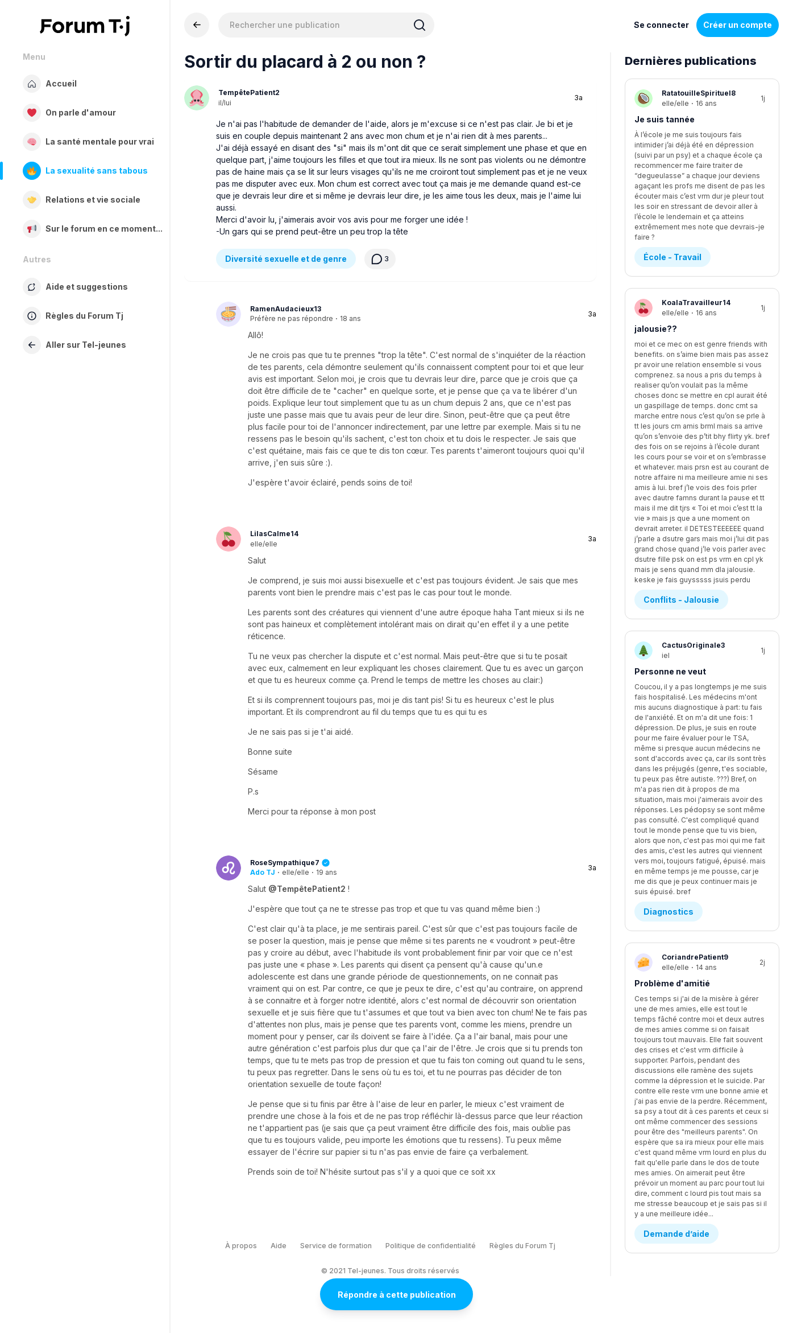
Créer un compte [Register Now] (737, 25)
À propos (241, 1245)
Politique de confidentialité (430, 1245)
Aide (279, 1245)
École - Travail (672, 178)
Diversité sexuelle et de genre (286, 259)
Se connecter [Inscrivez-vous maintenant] (661, 25)
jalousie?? (655, 249)
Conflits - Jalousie (681, 308)
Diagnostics (668, 438)
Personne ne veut (670, 380)
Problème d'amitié (672, 510)
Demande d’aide (676, 569)
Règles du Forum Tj (522, 1245)
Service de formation (336, 1245)
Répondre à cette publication (397, 1294)
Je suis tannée (664, 119)
